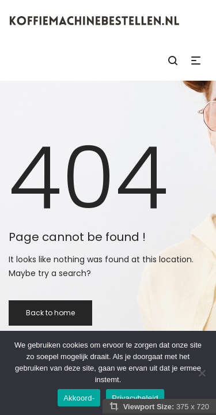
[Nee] (201, 373)
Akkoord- (78, 398)
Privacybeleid (135, 398)
